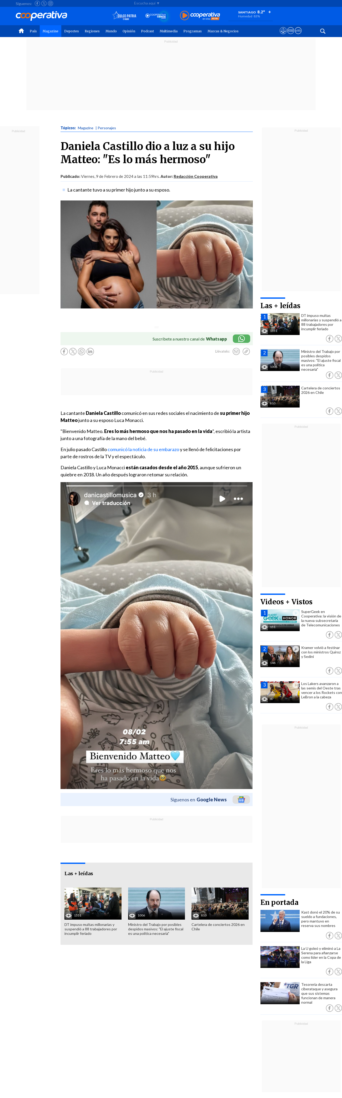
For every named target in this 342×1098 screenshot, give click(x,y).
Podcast (147, 31)
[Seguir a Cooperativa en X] (44, 3)
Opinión (129, 31)
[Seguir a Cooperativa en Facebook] (37, 3)
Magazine (50, 31)
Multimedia (169, 31)
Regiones (92, 31)
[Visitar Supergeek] (298, 35)
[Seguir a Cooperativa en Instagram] (50, 3)
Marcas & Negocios (223, 31)
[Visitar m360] (290, 35)
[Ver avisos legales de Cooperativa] (283, 35)
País (33, 31)
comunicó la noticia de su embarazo (143, 449)
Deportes (71, 31)
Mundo (111, 31)
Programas (192, 31)
